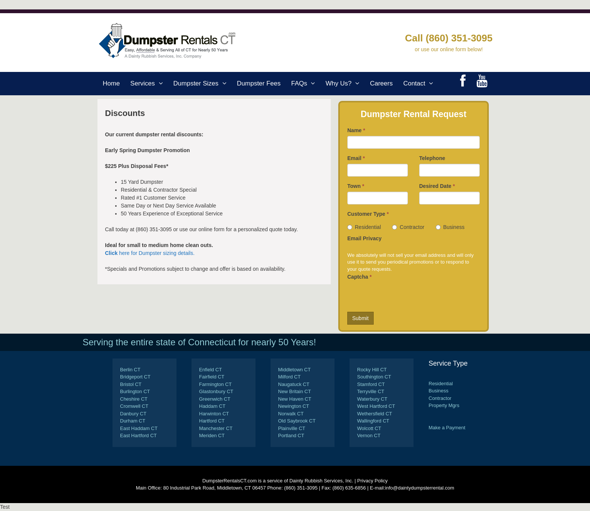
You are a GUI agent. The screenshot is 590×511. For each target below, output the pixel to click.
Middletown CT (294, 369)
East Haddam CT (139, 428)
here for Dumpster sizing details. (150, 253)
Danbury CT (133, 413)
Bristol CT (130, 384)
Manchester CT (216, 428)
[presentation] (404, 297)
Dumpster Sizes (202, 83)
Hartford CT (212, 421)
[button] (161, 83)
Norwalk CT (291, 413)
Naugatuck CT (293, 384)
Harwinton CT (214, 413)
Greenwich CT (214, 399)
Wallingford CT (373, 421)
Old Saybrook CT (297, 421)
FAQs (306, 83)
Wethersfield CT (374, 413)
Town (355, 186)
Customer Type (368, 214)
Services (149, 83)
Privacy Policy (372, 481)
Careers (381, 83)
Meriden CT (212, 435)
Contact (421, 83)
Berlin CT (130, 369)
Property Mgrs (444, 405)
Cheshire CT (134, 399)
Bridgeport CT (135, 377)
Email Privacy (364, 238)
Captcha (359, 277)
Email (356, 158)
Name (356, 130)
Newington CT (293, 406)
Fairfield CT (211, 377)
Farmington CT (215, 384)
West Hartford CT (376, 406)
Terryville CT (370, 391)
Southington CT (374, 377)
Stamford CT (371, 384)
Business (450, 227)
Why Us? (345, 83)
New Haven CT (294, 399)
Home (111, 83)
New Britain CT (294, 391)
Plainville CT (291, 428)
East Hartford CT (138, 435)
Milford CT (289, 377)
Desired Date (437, 186)
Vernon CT (368, 435)
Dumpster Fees (259, 83)
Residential (364, 227)
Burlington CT (135, 391)
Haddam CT (212, 406)
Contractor (408, 227)
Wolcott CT (369, 428)
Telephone (432, 158)
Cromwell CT (134, 406)
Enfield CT (210, 369)
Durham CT (132, 421)
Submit (360, 318)
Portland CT (291, 435)
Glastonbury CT (216, 391)
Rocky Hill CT (372, 369)
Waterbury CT (372, 399)
